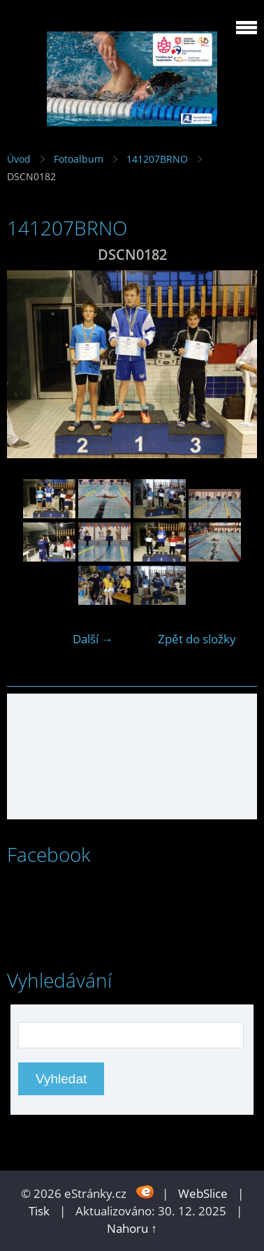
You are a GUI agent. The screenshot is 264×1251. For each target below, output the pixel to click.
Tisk (39, 1211)
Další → (93, 639)
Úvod (19, 159)
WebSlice (203, 1193)
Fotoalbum (78, 159)
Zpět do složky (197, 639)
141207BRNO (157, 159)
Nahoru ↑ (132, 1228)
